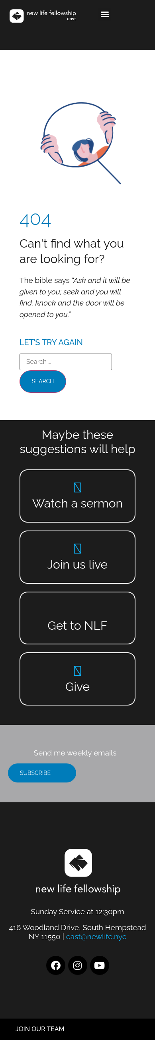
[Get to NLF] (77, 610)
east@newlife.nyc (96, 936)
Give (77, 687)
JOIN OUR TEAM (40, 1029)
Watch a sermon (77, 503)
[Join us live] (77, 549)
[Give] (77, 671)
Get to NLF (77, 625)
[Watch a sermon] (77, 487)
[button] (104, 14)
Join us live (77, 564)
